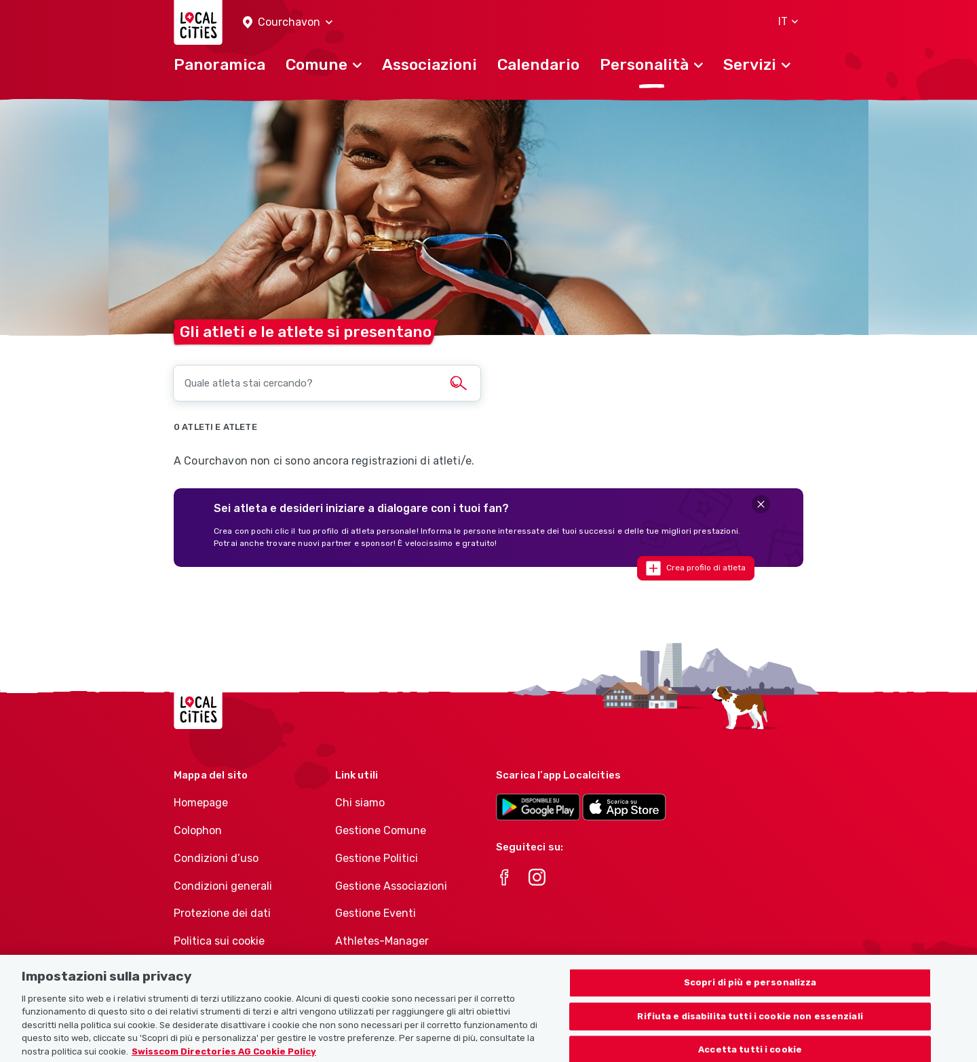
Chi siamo (360, 802)
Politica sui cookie (219, 941)
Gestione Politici (376, 858)
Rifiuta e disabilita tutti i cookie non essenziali (750, 1026)
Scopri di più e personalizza (750, 992)
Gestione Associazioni (391, 886)
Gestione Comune (380, 830)
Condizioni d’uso (216, 858)
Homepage (201, 802)
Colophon (198, 830)
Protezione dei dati (222, 913)
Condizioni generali (223, 886)
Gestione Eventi (375, 913)
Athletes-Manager (382, 941)
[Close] (761, 504)
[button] (287, 23)
